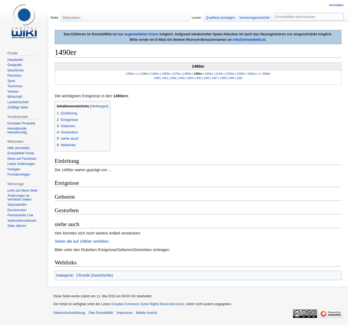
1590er (266, 73)
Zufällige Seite (17, 107)
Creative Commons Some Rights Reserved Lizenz (147, 304)
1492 (173, 78)
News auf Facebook (21, 159)
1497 (214, 78)
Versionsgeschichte (254, 17)
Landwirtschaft (17, 102)
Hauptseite (15, 60)
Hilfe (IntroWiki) (18, 148)
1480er (187, 73)
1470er (176, 73)
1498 (223, 78)
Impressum (125, 313)
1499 (231, 78)
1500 (239, 78)
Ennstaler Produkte (21, 123)
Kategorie (64, 275)
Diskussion (71, 17)
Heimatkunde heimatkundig (17, 130)
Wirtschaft (14, 97)
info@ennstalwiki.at (249, 40)
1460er (166, 73)
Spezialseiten (17, 205)
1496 (206, 78)
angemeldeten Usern (141, 34)
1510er (219, 73)
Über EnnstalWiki (100, 313)
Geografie (14, 65)
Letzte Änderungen (21, 164)
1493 (182, 78)
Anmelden (336, 5)
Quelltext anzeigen (220, 17)
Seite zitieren (16, 226)
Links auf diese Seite (22, 190)
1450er (155, 73)
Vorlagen (13, 169)
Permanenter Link (20, 215)
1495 (198, 78)
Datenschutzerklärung (69, 313)
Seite (54, 17)
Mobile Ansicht (146, 313)
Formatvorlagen (18, 174)
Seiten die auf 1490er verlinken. (82, 241)
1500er (209, 73)
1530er (241, 73)
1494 (190, 78)
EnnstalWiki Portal (20, 153)
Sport (11, 81)
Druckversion (16, 210)
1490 (157, 78)
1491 (165, 78)
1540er (251, 73)
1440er (144, 73)
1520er (230, 73)
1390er (130, 73)
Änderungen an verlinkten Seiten (19, 197)
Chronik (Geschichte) (94, 275)
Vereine (12, 91)
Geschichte (15, 70)
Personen (14, 75)
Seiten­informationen (21, 221)
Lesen (196, 17)
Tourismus (14, 86)
